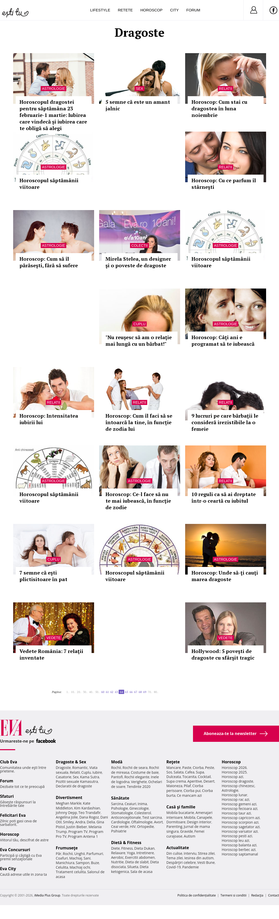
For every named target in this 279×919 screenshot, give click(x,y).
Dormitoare (176, 822)
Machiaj (75, 858)
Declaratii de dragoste (74, 786)
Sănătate (120, 798)
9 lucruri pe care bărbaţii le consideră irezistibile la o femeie (224, 422)
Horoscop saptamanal (240, 854)
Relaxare (118, 852)
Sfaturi (7, 796)
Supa (200, 772)
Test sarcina (152, 817)
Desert (208, 781)
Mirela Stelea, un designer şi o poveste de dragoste (138, 262)
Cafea (190, 772)
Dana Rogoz (89, 817)
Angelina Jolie (67, 817)
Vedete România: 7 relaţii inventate (51, 654)
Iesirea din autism (199, 857)
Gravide (186, 831)
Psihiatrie (118, 831)
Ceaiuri (130, 803)
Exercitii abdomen (140, 857)
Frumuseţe (67, 848)
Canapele (204, 817)
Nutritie (117, 862)
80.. (156, 692)
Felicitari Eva (13, 815)
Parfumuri (94, 853)
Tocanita (189, 776)
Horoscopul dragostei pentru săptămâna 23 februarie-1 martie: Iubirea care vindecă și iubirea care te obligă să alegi (53, 115)
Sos (169, 772)
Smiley (68, 822)
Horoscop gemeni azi (239, 804)
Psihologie (119, 808)
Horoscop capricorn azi (241, 817)
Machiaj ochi (80, 867)
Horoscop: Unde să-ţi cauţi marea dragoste (224, 576)
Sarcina (117, 803)
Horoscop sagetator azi (241, 826)
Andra (80, 822)
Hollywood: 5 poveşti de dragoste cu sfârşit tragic (222, 654)
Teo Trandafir (89, 812)
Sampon (83, 862)
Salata (179, 772)
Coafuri (62, 858)
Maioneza (174, 785)
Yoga (131, 852)
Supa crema (176, 781)
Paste (186, 767)
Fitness (127, 848)
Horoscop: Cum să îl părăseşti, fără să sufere (48, 262)
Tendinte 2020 (138, 786)
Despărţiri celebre (181, 862)
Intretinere (145, 852)
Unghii (79, 853)
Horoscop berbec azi (238, 849)
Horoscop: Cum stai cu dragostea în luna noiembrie (219, 108)
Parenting (174, 826)
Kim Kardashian (87, 808)
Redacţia (257, 895)
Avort (158, 822)
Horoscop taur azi (236, 813)
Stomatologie (122, 812)
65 (126, 692)
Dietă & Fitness (126, 842)
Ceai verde (119, 826)
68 (140, 692)
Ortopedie (145, 826)
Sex (139, 89)
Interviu (190, 853)
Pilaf (187, 785)
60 (102, 692)
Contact (273, 895)
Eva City (8, 868)
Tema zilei (174, 857)
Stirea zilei (206, 853)
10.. (73, 692)
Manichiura (65, 862)
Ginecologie (139, 808)
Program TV (78, 831)
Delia (91, 822)
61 (107, 692)
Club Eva (8, 762)
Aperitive (194, 781)
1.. (67, 692)
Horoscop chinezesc (238, 785)
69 (144, 692)
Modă (116, 762)
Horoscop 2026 (234, 767)
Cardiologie (120, 822)
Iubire (97, 772)
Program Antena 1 (83, 836)
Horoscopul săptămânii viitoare (48, 183)
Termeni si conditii (234, 895)
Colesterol (142, 812)
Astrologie (53, 89)
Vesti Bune (206, 862)
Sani (87, 858)
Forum (193, 10)
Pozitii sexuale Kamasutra (77, 781)
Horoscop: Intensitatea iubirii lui (48, 419)
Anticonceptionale (126, 817)
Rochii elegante (136, 776)
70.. (150, 692)
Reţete (173, 762)
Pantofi (117, 776)
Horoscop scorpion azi (240, 822)
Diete (115, 848)
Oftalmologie (142, 822)
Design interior (199, 822)
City (174, 10)
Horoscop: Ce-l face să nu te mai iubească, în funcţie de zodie (138, 501)
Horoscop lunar (234, 794)
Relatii (225, 89)
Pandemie (190, 867)
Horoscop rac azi (235, 799)
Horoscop (151, 10)
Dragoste (63, 767)
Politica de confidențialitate (197, 895)
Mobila (189, 817)
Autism (190, 836)
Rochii (68, 853)
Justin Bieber (76, 826)
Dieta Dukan (144, 848)
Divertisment (69, 797)
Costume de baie (145, 772)
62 (111, 692)
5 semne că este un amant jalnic (137, 105)
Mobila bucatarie (180, 812)
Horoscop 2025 (234, 772)
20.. (79, 692)
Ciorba (198, 767)
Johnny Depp (66, 812)
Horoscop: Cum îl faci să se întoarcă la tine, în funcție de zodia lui (138, 422)
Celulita (62, 867)
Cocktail (204, 776)
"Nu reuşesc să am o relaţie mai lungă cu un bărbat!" (138, 340)
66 (131, 692)
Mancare (173, 767)
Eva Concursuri (15, 849)
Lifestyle (100, 10)
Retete (125, 10)
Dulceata (173, 776)
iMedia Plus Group (47, 895)
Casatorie (64, 776)
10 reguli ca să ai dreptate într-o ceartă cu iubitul (223, 497)
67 (135, 692)
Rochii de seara (134, 767)
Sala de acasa (142, 871)
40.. (91, 692)
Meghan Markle (69, 803)
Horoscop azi (232, 776)
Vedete (53, 638)
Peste (209, 767)
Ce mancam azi (189, 795)
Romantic (80, 767)
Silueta (132, 866)
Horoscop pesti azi (237, 835)
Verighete (139, 781)
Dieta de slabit (137, 862)
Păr (58, 853)
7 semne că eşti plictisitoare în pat (43, 576)
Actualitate (177, 847)
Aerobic (117, 857)
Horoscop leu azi (235, 840)
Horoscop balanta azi (239, 845)
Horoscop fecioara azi (239, 808)
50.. (97, 692)
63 (116, 692)
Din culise (174, 853)
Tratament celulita (71, 871)
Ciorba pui (192, 790)
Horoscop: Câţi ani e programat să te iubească (222, 340)
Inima (142, 803)
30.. (85, 692)
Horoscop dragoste (237, 781)
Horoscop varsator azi (239, 831)
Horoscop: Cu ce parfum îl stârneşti (223, 183)
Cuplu (139, 324)
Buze (95, 862)
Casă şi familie (180, 807)
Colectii (139, 245)
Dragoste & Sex (71, 762)
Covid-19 (173, 867)
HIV (133, 826)
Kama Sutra (89, 776)
